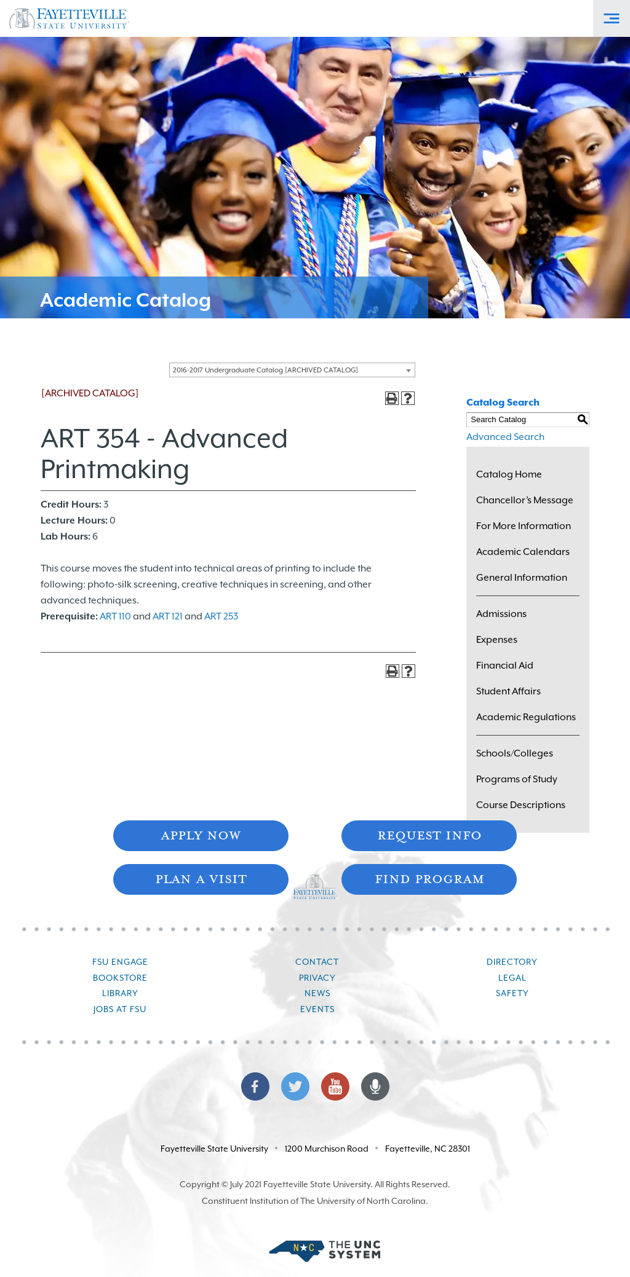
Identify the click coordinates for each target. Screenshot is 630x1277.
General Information (521, 577)
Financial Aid (504, 665)
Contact (317, 962)
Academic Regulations (526, 717)
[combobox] (292, 370)
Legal (512, 978)
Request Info (429, 834)
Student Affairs (508, 691)
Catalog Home (509, 474)
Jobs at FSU (120, 1009)
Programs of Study (516, 779)
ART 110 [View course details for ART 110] (115, 616)
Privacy (317, 978)
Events (317, 1009)
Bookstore (120, 978)
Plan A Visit (201, 878)
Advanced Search (505, 436)
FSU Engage (120, 962)
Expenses (496, 639)
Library (120, 993)
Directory (512, 962)
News (317, 993)
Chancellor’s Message (524, 500)
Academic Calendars (523, 551)
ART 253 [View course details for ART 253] (221, 616)
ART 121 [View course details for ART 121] (168, 616)
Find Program (429, 878)
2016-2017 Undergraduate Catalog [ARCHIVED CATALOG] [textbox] (265, 370)
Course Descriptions (520, 805)
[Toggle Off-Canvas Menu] (611, 18)
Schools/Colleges (514, 753)
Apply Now (201, 834)
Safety (512, 993)
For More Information (523, 526)
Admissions (501, 613)
